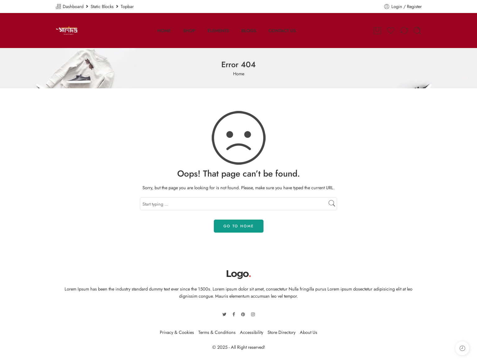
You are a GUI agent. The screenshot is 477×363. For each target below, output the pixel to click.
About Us (308, 332)
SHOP (189, 30)
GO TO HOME (238, 226)
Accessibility (251, 332)
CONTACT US (282, 30)
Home (238, 73)
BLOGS (248, 30)
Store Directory (281, 332)
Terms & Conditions (217, 332)
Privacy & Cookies (177, 332)
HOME (164, 30)
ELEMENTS (218, 30)
